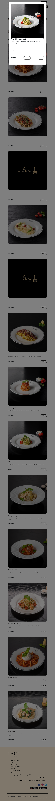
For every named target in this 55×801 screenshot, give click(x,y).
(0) (13, 46)
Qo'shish (41, 58)
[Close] (43, 38)
